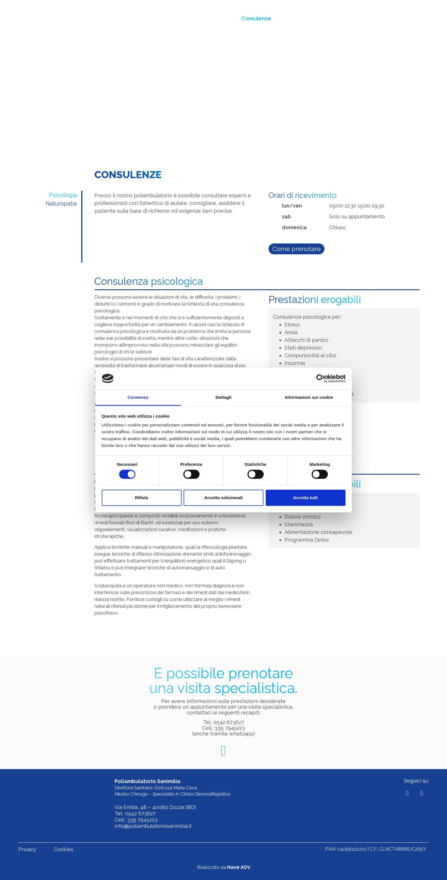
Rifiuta (141, 497)
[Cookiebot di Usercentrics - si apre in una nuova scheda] (321, 378)
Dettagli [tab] (223, 397)
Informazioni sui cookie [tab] (309, 397)
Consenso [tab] (137, 397)
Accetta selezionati (223, 497)
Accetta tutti (305, 497)
